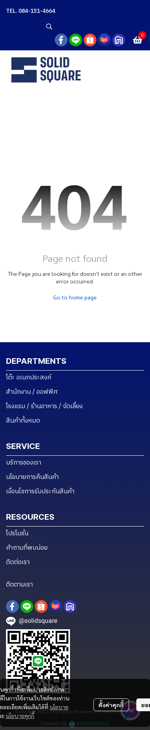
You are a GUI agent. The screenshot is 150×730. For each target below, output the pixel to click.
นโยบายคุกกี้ (20, 715)
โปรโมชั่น (17, 533)
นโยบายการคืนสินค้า (32, 477)
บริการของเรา (23, 462)
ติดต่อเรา (18, 562)
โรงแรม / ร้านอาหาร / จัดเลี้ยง (44, 406)
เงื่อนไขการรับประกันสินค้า (40, 491)
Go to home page (75, 297)
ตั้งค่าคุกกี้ (111, 704)
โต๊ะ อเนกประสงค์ (28, 377)
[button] (94, 26)
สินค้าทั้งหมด (23, 420)
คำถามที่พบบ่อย (27, 548)
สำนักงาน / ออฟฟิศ (32, 392)
